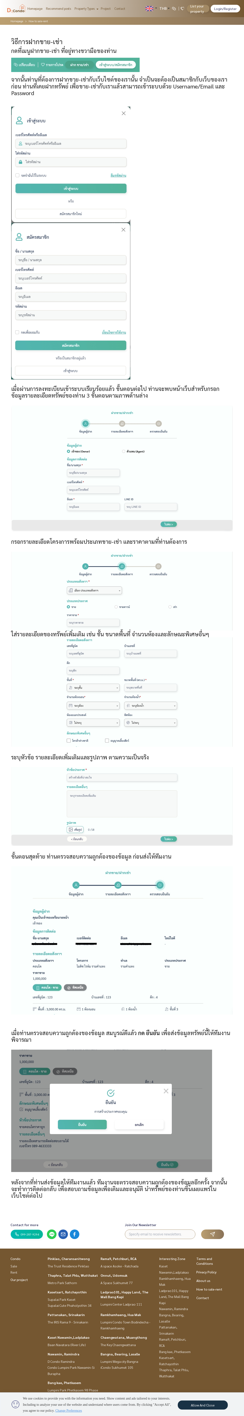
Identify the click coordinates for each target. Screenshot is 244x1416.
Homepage (34, 8)
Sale (13, 1266)
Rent (13, 1272)
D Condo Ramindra (61, 1361)
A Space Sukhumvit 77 (117, 1283)
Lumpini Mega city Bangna (119, 1361)
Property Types (86, 8)
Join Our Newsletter (140, 1225)
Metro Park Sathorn (62, 1283)
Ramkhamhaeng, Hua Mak (121, 1314)
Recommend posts (58, 8)
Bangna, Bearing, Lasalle (120, 1354)
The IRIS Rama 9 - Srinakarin (68, 1322)
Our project (19, 1279)
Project (106, 8)
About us (203, 1280)
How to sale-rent (209, 1289)
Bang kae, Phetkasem (64, 1382)
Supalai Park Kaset (62, 1299)
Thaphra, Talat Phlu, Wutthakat (73, 1275)
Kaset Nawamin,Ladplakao (69, 1337)
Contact (119, 8)
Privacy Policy (206, 1272)
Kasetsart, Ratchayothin (67, 1292)
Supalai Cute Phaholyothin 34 (70, 1305)
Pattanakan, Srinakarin (66, 1314)
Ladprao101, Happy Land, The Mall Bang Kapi (174, 1296)
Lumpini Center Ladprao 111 (121, 1304)
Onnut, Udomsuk (114, 1275)
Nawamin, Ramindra (63, 1354)
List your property (197, 8)
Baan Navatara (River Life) (67, 1345)
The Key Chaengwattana (118, 1345)
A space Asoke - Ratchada (119, 1266)
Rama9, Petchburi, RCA (119, 1258)
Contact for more (24, 1225)
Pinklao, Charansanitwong (69, 1258)
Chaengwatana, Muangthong (124, 1337)
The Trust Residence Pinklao (68, 1266)
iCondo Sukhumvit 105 (117, 1367)
